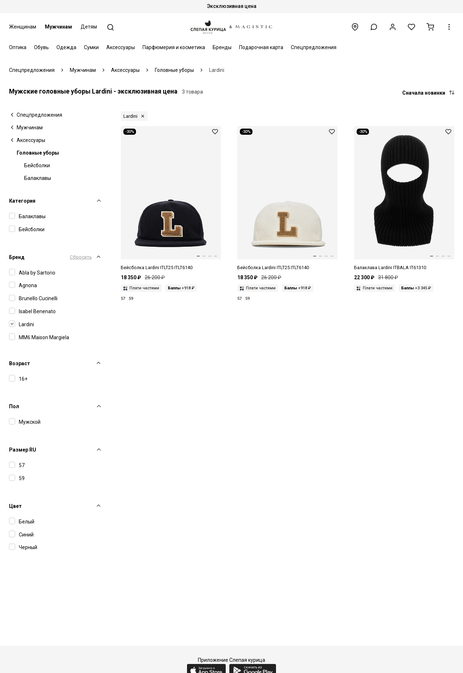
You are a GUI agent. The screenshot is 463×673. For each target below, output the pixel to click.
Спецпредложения (313, 47)
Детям (89, 27)
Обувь (41, 47)
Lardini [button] (130, 116)
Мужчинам (58, 27)
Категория (22, 201)
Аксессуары (120, 47)
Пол (14, 406)
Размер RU (22, 450)
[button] (374, 27)
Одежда (66, 47)
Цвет (15, 506)
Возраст (19, 363)
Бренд (17, 257)
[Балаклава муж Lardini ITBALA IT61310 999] (404, 198)
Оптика (17, 47)
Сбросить (81, 257)
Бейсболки (37, 165)
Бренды (222, 47)
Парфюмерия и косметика (174, 47)
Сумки (91, 47)
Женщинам (22, 27)
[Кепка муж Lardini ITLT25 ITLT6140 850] (171, 198)
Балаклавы (37, 178)
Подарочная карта (261, 47)
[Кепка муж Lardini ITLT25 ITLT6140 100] (287, 198)
